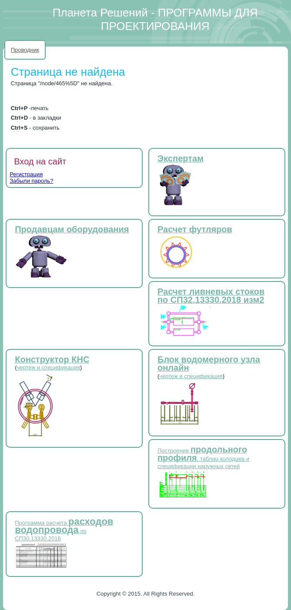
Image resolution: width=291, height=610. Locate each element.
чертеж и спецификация (48, 367)
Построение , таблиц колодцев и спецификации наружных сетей (203, 458)
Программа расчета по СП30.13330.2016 (64, 531)
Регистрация (26, 174)
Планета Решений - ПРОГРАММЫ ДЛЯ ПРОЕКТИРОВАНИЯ (155, 19)
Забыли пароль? (31, 181)
